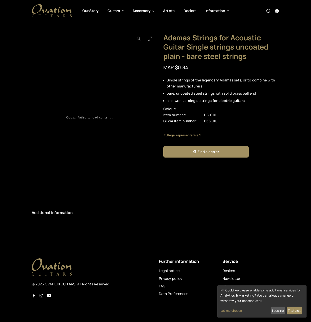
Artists (169, 10)
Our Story (90, 10)
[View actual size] (138, 38)
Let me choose (231, 310)
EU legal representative (181, 135)
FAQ (162, 286)
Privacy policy (170, 278)
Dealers (190, 10)
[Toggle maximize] (150, 38)
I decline (278, 310)
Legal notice (169, 270)
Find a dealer (206, 152)
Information (215, 10)
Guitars (114, 10)
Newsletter (231, 278)
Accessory (142, 10)
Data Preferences (173, 293)
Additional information (52, 212)
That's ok (294, 310)
